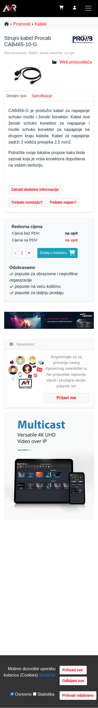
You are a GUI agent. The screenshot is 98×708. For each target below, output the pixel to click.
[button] (74, 8)
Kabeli (40, 24)
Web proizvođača (76, 62)
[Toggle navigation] (88, 8)
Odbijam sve (73, 681)
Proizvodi (22, 24)
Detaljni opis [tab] (16, 96)
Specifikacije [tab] (41, 96)
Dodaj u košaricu (57, 253)
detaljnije (47, 675)
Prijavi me (66, 397)
